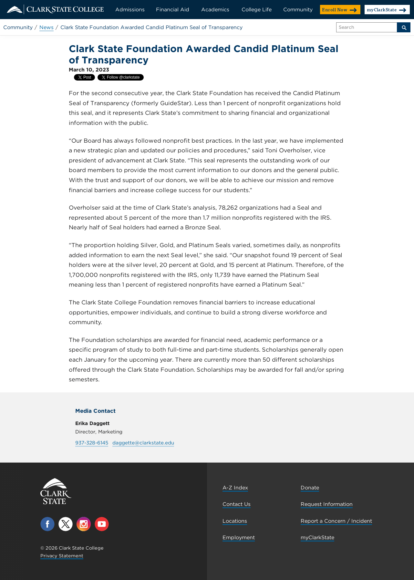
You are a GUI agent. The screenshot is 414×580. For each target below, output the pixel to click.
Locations (235, 521)
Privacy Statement (61, 555)
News (46, 27)
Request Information (327, 504)
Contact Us (237, 504)
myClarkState (387, 9)
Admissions (130, 9)
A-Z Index (235, 488)
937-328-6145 (91, 443)
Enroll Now (339, 9)
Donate (310, 488)
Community (298, 9)
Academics (215, 9)
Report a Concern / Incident (336, 521)
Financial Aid (172, 9)
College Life (257, 9)
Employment (239, 537)
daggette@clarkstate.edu (143, 443)
